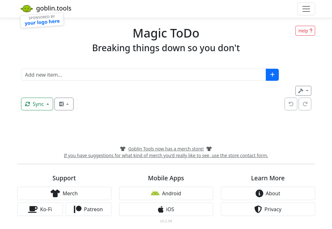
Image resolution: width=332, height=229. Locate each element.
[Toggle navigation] (306, 9)
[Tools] (303, 91)
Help (305, 31)
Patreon (88, 209)
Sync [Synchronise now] (35, 104)
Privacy (267, 209)
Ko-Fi (40, 209)
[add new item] (272, 75)
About (268, 193)
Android (166, 193)
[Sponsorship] (42, 20)
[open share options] (64, 104)
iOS (166, 209)
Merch (64, 193)
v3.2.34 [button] (166, 221)
